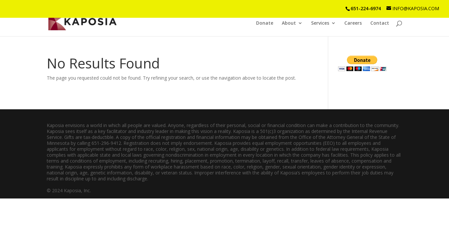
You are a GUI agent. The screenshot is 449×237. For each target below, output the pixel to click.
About (289, 23)
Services (320, 23)
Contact (379, 23)
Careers (353, 23)
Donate (264, 23)
